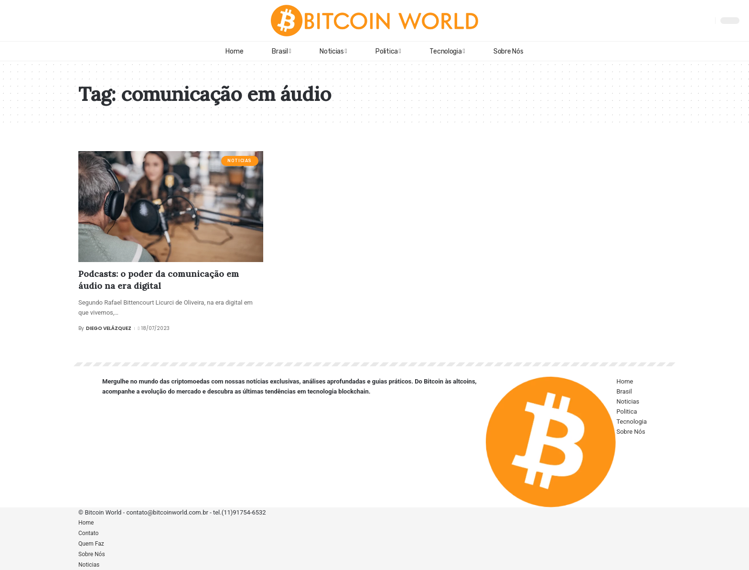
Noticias (239, 160)
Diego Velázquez (108, 328)
